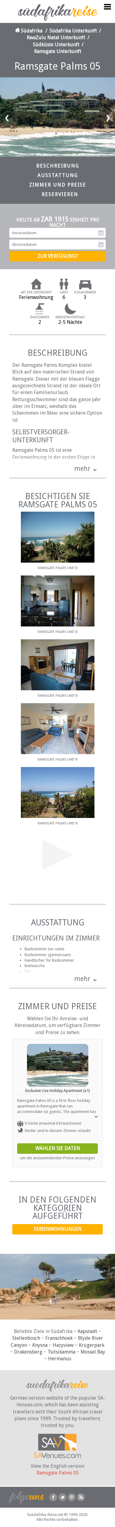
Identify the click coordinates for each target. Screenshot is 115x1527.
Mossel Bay (93, 1352)
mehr (82, 468)
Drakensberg (28, 1352)
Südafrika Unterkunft (73, 31)
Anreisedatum (100, 233)
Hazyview (63, 1345)
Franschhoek (59, 1338)
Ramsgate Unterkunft (57, 51)
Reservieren (60, 194)
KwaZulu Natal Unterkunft (56, 38)
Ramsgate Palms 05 (57, 1473)
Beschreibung (57, 166)
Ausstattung (57, 175)
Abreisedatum (100, 244)
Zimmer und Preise (57, 185)
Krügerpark (91, 1345)
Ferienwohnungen (58, 1229)
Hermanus (59, 1359)
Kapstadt (87, 1331)
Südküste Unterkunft (56, 45)
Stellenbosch (26, 1338)
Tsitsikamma (61, 1352)
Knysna (40, 1345)
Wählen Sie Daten (57, 1148)
